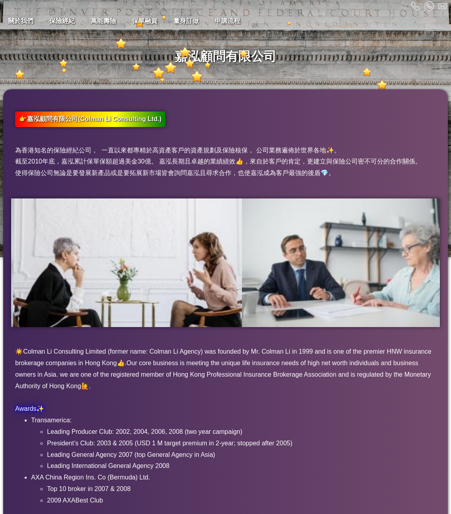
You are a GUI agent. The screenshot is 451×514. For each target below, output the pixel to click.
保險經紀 (62, 20)
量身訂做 (186, 20)
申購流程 (227, 20)
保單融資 (144, 20)
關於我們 (20, 20)
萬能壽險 (103, 20)
